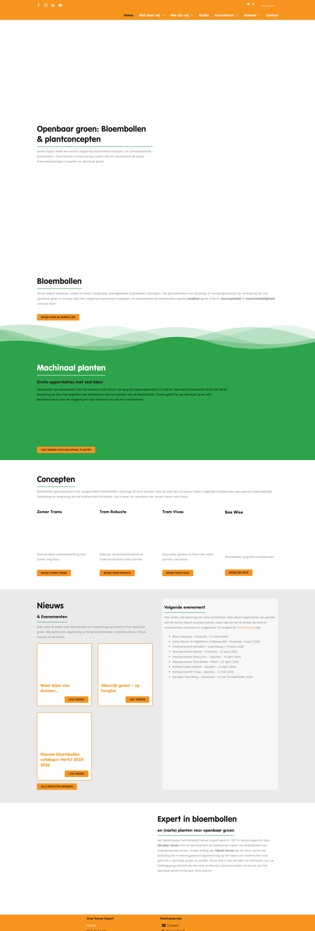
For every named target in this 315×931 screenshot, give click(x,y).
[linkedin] (53, 5)
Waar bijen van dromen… (55, 688)
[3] (157, 198)
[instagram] (45, 5)
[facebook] (38, 5)
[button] (253, 4)
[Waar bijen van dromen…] (64, 646)
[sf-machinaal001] (66, 407)
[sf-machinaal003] (198, 407)
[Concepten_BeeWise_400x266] (251, 519)
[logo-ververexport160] (45, 12)
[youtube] (60, 5)
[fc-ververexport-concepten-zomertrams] (63, 518)
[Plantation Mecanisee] (220, 108)
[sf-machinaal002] (132, 407)
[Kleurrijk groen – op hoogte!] (125, 646)
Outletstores (245, 627)
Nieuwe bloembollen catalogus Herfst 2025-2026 (62, 760)
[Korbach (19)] (188, 518)
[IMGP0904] (126, 518)
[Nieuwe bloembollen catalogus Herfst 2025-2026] (64, 715)
